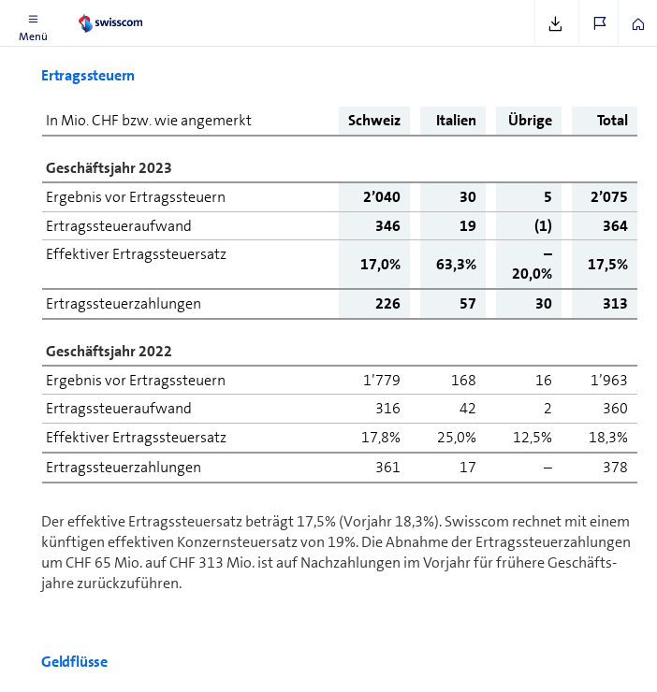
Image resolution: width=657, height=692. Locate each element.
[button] (33, 23)
